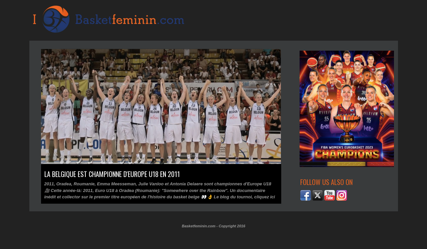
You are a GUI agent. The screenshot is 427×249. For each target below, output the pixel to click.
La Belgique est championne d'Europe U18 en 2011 (112, 174)
